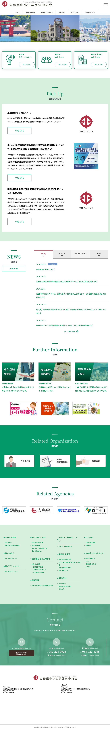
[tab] (43, 254)
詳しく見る (27, 64)
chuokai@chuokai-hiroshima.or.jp (21, 665)
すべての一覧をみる (69, 331)
